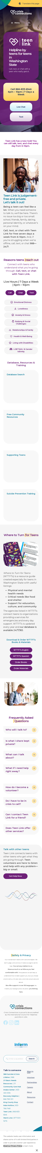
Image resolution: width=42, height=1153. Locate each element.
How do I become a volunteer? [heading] (17, 789)
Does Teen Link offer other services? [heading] (18, 830)
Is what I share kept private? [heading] (17, 742)
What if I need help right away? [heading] (17, 770)
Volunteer (31, 1078)
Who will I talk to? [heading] (16, 729)
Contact (30, 1102)
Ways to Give (30, 1072)
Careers (30, 1087)
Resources (31, 1097)
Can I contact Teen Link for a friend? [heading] (17, 816)
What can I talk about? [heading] (15, 756)
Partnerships (32, 1082)
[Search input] (15, 1058)
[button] (29, 23)
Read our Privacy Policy (12, 1146)
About (29, 1092)
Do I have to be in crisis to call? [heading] (16, 802)
